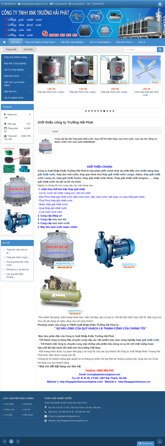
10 (113, 111)
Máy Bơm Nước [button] (124, 43)
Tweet (55, 131)
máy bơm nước (61, 223)
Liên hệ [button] (141, 42)
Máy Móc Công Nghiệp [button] (73, 43)
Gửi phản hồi (146, 443)
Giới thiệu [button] (15, 42)
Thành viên (9, 409)
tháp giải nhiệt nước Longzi (118, 174)
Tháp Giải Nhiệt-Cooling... (16, 57)
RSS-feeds (28, 415)
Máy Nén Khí (10, 91)
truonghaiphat (60, 4)
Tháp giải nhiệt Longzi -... (18, 257)
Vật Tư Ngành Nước (14, 97)
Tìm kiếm (9, 415)
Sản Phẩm (9, 404)
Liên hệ (26, 409)
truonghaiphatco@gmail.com (34, 4)
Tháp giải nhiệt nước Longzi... (51, 92)
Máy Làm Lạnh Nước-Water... (14, 83)
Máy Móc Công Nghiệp (15, 63)
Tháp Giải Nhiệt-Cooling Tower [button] (40, 43)
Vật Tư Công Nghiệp (14, 69)
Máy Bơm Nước (11, 76)
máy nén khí (59, 219)
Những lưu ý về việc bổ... (18, 269)
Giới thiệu (27, 404)
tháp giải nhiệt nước (147, 340)
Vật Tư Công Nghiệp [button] (100, 43)
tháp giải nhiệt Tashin (69, 178)
